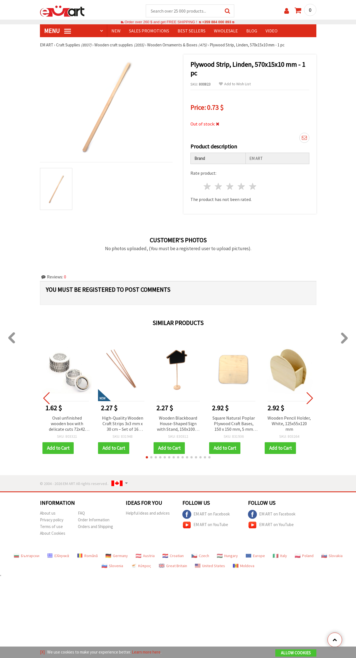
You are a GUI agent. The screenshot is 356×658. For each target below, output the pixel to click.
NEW (116, 31)
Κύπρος (141, 566)
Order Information (93, 520)
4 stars (241, 186)
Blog (251, 31)
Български (26, 556)
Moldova (243, 566)
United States (210, 566)
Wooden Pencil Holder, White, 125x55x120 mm (289, 423)
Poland (304, 555)
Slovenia (112, 566)
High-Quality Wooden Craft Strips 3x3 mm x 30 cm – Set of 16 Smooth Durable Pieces (122, 424)
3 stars (230, 186)
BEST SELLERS (192, 31)
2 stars (218, 186)
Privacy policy (51, 520)
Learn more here (146, 652)
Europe (255, 556)
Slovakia (332, 555)
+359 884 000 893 (216, 22)
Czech (200, 555)
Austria (145, 555)
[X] (42, 652)
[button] (147, 457)
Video (272, 31)
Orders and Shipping (95, 526)
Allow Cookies (296, 652)
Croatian (173, 555)
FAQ (81, 513)
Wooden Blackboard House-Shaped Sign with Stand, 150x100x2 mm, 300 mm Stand (178, 424)
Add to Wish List (235, 84)
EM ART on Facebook (206, 514)
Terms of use (51, 526)
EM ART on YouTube (205, 525)
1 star (207, 186)
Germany (117, 555)
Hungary (227, 555)
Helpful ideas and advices (148, 513)
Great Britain (173, 566)
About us (48, 513)
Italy (280, 555)
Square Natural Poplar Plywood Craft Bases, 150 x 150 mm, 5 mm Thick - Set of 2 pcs (233, 424)
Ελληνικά (58, 556)
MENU (57, 31)
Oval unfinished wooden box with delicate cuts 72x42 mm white (67, 424)
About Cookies (52, 533)
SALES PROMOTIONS (149, 31)
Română (87, 556)
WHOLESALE (226, 31)
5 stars (253, 186)
